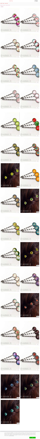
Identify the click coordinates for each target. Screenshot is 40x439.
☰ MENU (2, 6)
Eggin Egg (11, 1)
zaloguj (35, 1)
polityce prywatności (11, 435)
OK (32, 437)
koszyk (36, 1)
